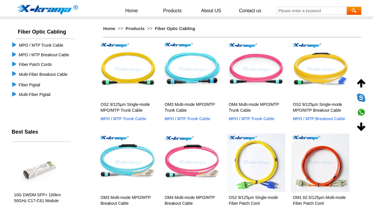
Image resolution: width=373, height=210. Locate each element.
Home (143, 10)
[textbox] (312, 11)
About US (208, 10)
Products (176, 10)
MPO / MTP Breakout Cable (319, 118)
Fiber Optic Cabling (175, 28)
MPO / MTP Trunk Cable (123, 118)
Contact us (241, 10)
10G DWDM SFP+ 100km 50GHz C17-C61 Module (37, 197)
